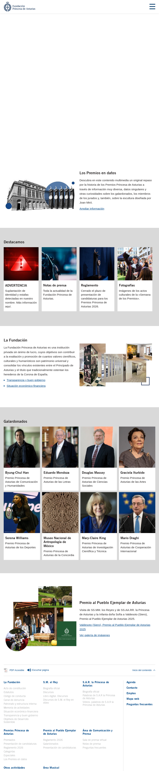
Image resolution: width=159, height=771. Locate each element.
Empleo (131, 638)
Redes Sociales (100, 743)
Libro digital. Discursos (55, 641)
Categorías (9, 696)
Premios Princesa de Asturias (16, 677)
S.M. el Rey (50, 627)
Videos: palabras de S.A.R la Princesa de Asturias (98, 649)
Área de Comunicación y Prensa (98, 677)
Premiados (9, 685)
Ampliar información (92, 153)
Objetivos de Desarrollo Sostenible (16, 666)
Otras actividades (14, 712)
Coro (45, 722)
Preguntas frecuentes (94, 692)
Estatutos (9, 637)
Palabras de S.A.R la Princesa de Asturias (99, 642)
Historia (47, 719)
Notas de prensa (92, 689)
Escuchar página (38, 615)
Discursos (48, 637)
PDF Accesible (17, 615)
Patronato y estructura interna (20, 649)
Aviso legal (33, 743)
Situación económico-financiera (26, 331)
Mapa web (133, 644)
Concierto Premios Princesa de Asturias (60, 728)
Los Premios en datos (98, 118)
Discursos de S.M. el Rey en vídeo (58, 646)
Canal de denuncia (14, 645)
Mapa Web (59, 743)
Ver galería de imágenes (95, 580)
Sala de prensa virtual (94, 685)
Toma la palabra (12, 719)
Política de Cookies (121, 743)
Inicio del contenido (143, 615)
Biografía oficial (51, 633)
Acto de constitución (15, 633)
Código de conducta (15, 641)
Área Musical (51, 712)
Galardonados (15, 367)
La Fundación (15, 285)
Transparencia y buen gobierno (26, 325)
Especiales (9, 700)
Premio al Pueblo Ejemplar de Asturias (113, 548)
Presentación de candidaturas (20, 689)
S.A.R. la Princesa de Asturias (96, 629)
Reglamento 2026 (13, 692)
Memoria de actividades (17, 652)
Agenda (131, 627)
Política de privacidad (79, 743)
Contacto (132, 633)
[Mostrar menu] (152, 6)
